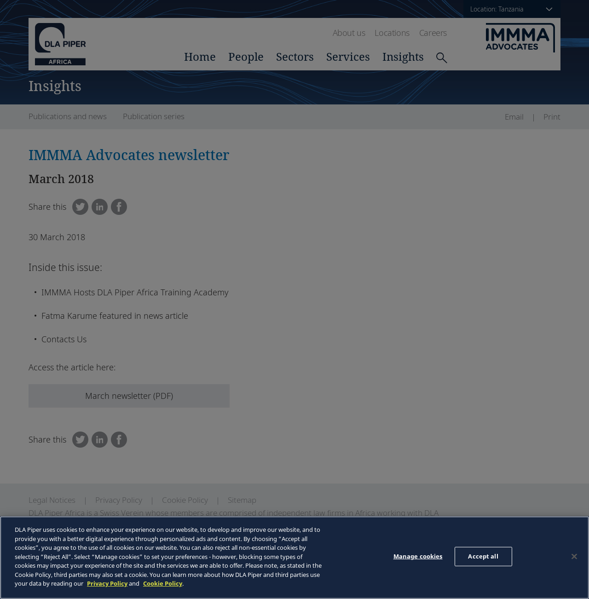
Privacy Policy (107, 583)
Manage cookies (418, 556)
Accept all (483, 556)
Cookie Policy (162, 583)
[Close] (574, 557)
